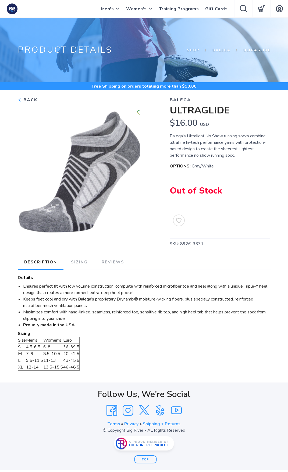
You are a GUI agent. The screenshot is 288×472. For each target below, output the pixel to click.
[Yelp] (160, 410)
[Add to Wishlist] (179, 220)
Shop (193, 50)
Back (28, 100)
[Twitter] (144, 410)
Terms (114, 424)
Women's (136, 9)
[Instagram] (128, 410)
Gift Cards (216, 9)
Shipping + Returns (161, 424)
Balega (221, 50)
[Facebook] (112, 410)
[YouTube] (176, 410)
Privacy (131, 424)
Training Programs (179, 9)
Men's (107, 9)
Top (145, 459)
